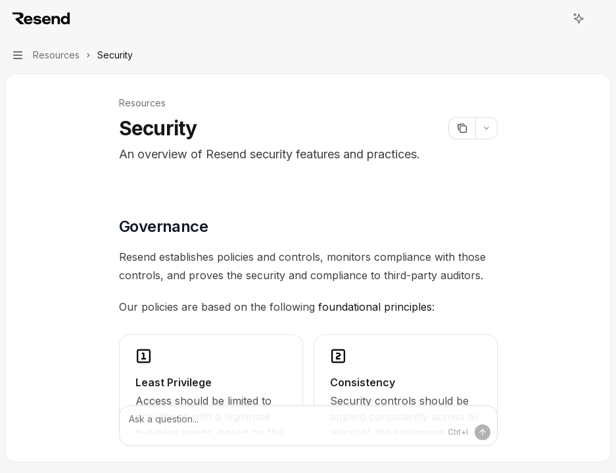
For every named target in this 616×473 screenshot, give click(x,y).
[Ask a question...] (308, 425)
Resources (142, 102)
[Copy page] (461, 128)
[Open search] (554, 18)
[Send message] (482, 432)
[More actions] (598, 18)
